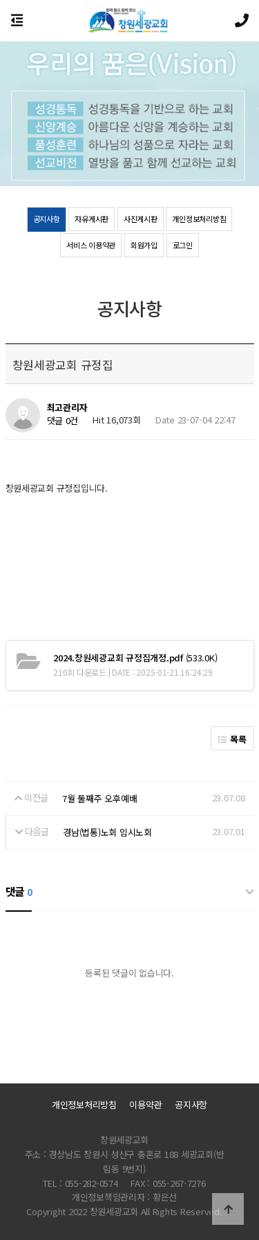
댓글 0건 (63, 421)
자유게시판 (91, 218)
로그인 (183, 244)
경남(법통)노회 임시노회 (107, 832)
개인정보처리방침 (199, 218)
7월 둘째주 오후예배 (99, 798)
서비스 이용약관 (90, 244)
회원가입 (144, 244)
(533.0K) (135, 657)
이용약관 (145, 1104)
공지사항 (46, 218)
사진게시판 (140, 218)
